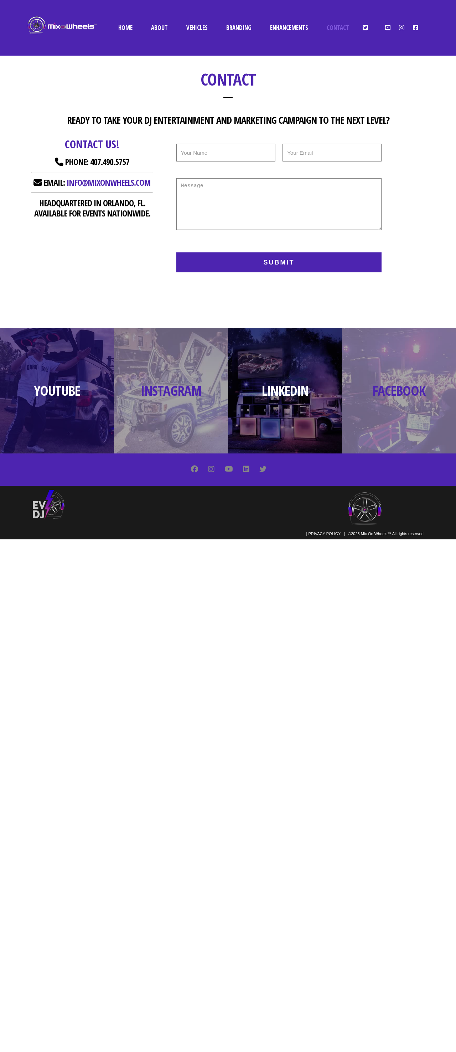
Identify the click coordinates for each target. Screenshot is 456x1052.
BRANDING (239, 28)
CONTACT (338, 28)
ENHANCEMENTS (289, 28)
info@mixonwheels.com (109, 182)
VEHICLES (197, 28)
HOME (125, 28)
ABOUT (159, 28)
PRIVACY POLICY (324, 534)
